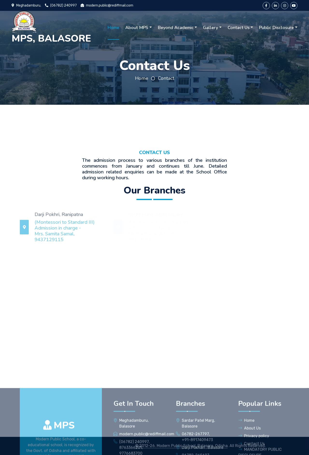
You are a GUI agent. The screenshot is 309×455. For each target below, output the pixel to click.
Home (113, 27)
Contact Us (239, 27)
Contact (166, 78)
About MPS (136, 27)
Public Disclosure (276, 27)
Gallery (210, 27)
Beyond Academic (176, 27)
